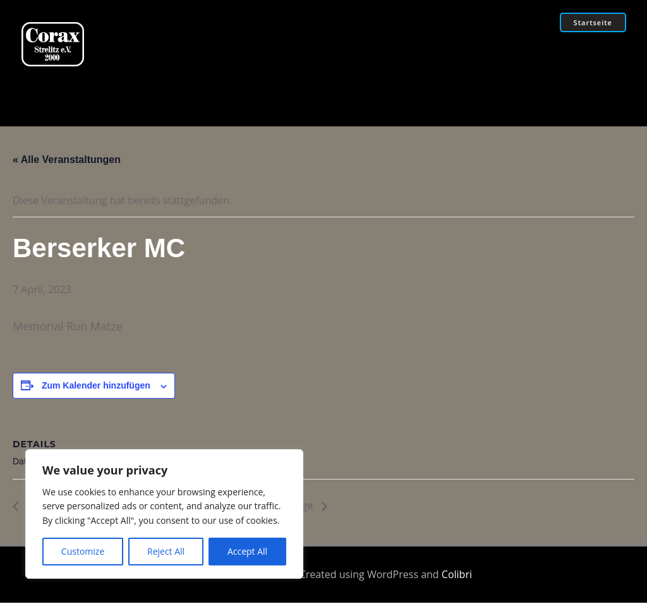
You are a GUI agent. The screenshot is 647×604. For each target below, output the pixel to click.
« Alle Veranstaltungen (67, 161)
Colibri (457, 576)
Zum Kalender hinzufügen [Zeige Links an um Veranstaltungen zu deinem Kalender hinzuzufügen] (96, 388)
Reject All (165, 551)
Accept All (247, 551)
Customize (82, 551)
